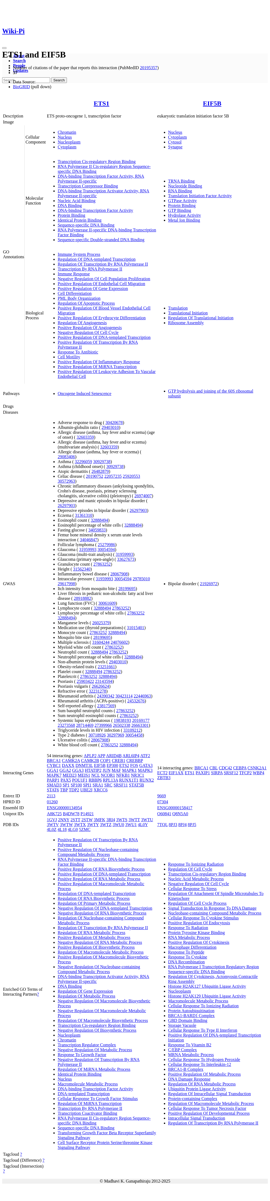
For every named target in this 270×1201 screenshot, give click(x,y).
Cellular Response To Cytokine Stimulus (203, 918)
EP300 (112, 765)
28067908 (119, 574)
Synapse (175, 147)
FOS (134, 765)
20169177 (140, 720)
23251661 (106, 666)
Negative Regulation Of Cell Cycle (88, 332)
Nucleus (65, 137)
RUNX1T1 (128, 780)
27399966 (103, 725)
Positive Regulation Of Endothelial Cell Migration (101, 283)
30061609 (107, 603)
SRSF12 (231, 772)
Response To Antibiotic (78, 352)
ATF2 (145, 755)
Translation (178, 308)
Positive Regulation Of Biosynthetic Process (96, 947)
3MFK (99, 819)
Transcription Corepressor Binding (88, 186)
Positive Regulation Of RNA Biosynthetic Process (101, 869)
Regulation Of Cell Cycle (190, 869)
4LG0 (73, 829)
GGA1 (52, 770)
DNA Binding (70, 205)
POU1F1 (79, 780)
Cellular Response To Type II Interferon (202, 1030)
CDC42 (225, 768)
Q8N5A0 (180, 813)
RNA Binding (180, 191)
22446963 (142, 696)
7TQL (162, 824)
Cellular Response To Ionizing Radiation (203, 1006)
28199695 (127, 588)
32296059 (83, 461)
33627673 (125, 559)
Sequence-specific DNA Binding (86, 225)
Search (19, 60)
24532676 (136, 701)
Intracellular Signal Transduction (196, 1118)
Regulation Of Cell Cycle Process (197, 903)
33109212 (132, 730)
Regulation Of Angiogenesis (82, 322)
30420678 (114, 422)
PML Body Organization (79, 298)
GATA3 (145, 765)
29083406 (66, 456)
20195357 (148, 67)
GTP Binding (179, 210)
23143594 (103, 681)
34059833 (97, 530)
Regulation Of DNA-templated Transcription (97, 259)
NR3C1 (137, 775)
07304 (162, 801)
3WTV (53, 824)
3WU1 (131, 824)
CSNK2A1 (257, 768)
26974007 (143, 495)
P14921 (87, 813)
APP (101, 755)
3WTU (147, 819)
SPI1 (87, 785)
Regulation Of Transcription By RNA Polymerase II (103, 264)
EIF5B (212, 103)
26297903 (66, 505)
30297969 (115, 735)
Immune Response (74, 274)
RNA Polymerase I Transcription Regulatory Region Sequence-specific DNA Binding (213, 969)
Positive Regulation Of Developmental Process (209, 1113)
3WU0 (118, 824)
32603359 (85, 437)
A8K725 (54, 813)
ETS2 (124, 765)
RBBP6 (95, 780)
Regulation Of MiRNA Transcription (90, 1103)
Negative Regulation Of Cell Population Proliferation (104, 278)
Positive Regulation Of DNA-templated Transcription (104, 337)
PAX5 (65, 780)
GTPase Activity (182, 200)
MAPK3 (145, 770)
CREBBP (134, 760)
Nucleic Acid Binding (77, 200)
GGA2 (65, 770)
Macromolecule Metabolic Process (88, 1084)
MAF (116, 770)
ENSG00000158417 (175, 807)
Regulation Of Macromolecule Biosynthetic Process (103, 1020)
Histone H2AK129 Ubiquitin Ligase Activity (207, 996)
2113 (51, 796)
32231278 (97, 691)
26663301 (140, 725)
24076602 (119, 642)
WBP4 (258, 772)
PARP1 (53, 780)
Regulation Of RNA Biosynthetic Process (94, 898)
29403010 (110, 427)
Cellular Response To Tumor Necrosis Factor (207, 1108)
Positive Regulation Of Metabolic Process (94, 937)
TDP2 (74, 790)
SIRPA (217, 772)
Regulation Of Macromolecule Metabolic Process (101, 952)
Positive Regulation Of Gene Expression (93, 288)
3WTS (122, 819)
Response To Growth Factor (82, 1054)
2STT (75, 819)
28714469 (84, 725)
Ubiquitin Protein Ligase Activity (197, 1089)
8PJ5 (192, 824)
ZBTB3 (164, 777)
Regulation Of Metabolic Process (86, 996)
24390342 (105, 696)
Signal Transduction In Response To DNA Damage (212, 908)
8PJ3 (173, 824)
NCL (95, 775)
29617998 (66, 583)
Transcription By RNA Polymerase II (90, 269)
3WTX (80, 824)
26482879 (100, 471)
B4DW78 (71, 813)
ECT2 (162, 772)
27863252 (102, 564)
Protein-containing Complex (192, 1098)
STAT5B (136, 785)
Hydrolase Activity (184, 215)
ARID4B (114, 755)
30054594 (106, 549)
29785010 (141, 578)
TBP (64, 790)
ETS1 (101, 103)
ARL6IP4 (130, 755)
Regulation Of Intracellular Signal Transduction (209, 1093)
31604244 (100, 642)
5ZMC (85, 829)
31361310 (83, 515)
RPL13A (110, 780)
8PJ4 (182, 824)
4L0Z (52, 829)
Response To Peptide (186, 952)
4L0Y (143, 824)
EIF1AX (176, 772)
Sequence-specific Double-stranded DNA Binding (101, 239)
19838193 (122, 720)
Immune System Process (79, 254)
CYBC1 (54, 765)
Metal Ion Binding (184, 220)
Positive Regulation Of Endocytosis (199, 922)
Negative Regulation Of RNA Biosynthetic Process (102, 913)
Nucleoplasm (69, 142)
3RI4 (110, 819)
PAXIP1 (203, 772)
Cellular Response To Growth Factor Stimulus (98, 1098)
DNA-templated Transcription (84, 1093)
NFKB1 (123, 775)
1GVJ (52, 819)
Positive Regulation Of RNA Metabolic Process (99, 879)
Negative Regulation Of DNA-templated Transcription (105, 908)
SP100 (76, 785)
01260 (52, 801)
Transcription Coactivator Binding (87, 1113)
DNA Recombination (186, 962)
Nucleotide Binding (185, 186)
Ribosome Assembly (186, 322)
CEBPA (239, 768)
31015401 (135, 627)
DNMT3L (84, 765)
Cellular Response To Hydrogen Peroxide (204, 1059)
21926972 (208, 583)
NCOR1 (108, 775)
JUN (106, 770)
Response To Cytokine (187, 957)
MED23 (70, 775)
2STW (86, 819)
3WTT (134, 819)
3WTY (93, 824)
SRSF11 (120, 785)
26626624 (100, 686)
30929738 (101, 461)
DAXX (68, 765)
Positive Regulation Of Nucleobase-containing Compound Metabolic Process (98, 852)
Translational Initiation (188, 313)
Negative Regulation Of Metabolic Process (95, 1049)
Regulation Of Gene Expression (85, 991)
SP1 (66, 785)
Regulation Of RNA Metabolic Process (91, 932)
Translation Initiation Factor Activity (200, 195)
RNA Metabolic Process (189, 937)
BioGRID (21, 86)
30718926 (97, 735)
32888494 (99, 520)
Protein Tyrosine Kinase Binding (196, 932)
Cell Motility (69, 357)
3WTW (66, 824)
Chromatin (67, 132)
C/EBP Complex (182, 1049)
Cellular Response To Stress (192, 888)
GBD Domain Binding (187, 1020)
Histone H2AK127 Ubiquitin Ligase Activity (207, 986)
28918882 (82, 598)
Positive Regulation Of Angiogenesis (90, 327)
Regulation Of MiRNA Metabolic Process (94, 1069)
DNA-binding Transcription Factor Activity (95, 210)
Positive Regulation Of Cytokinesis (198, 942)
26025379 (100, 622)
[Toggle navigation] (4, 48)
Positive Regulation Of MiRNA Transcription (97, 366)
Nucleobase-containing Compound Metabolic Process (214, 913)
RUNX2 (146, 780)
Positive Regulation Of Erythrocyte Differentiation (102, 318)
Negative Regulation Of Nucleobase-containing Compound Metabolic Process (99, 969)
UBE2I (86, 790)
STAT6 (53, 790)
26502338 (121, 725)
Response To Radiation (188, 927)
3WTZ (106, 824)
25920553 (131, 476)
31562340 (81, 569)
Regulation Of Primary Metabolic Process (94, 903)
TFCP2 (245, 772)
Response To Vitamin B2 (190, 1045)
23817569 (106, 705)
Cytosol (175, 142)
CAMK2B (90, 760)
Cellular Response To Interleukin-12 (199, 1064)
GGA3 (78, 770)
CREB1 (118, 760)
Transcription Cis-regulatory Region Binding (97, 161)
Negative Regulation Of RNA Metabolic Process (100, 942)
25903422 (85, 681)
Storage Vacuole (182, 1025)
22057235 (113, 476)
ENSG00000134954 (64, 807)
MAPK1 (129, 770)
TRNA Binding (181, 181)
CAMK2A (71, 760)
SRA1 (98, 785)
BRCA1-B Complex (185, 1069)
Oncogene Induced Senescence (84, 393)
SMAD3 (54, 785)
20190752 (94, 476)
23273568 (66, 725)
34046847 (88, 539)
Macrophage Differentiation (192, 947)
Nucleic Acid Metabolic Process (196, 879)
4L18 (62, 829)
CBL (213, 768)
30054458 (133, 735)
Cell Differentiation (75, 293)
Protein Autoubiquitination (191, 1010)
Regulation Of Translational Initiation (200, 318)
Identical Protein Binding (80, 220)
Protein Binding (71, 215)
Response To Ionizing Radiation (196, 864)
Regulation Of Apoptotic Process (86, 303)
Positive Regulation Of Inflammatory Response (99, 361)
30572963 (66, 481)
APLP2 (90, 755)
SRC (108, 785)
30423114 (123, 696)
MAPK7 (54, 775)
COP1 (105, 760)
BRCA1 (54, 760)
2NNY (63, 819)
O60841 (164, 813)
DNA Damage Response (189, 1079)
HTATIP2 (93, 770)
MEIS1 (84, 775)
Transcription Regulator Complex (87, 1045)
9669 (161, 796)
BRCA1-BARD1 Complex (191, 1015)
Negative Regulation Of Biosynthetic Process (97, 1030)
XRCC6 (101, 790)
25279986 (106, 544)
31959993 (87, 549)
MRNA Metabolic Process (191, 1054)
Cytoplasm (67, 147)
